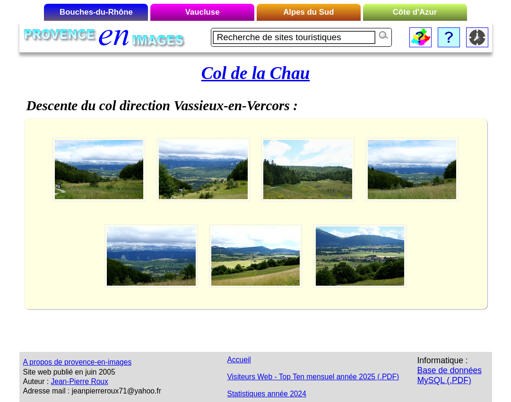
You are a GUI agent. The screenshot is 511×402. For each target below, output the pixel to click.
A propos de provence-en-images (77, 362)
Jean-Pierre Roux (79, 381)
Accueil (239, 360)
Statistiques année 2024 (266, 394)
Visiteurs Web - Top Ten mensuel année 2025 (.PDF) (313, 377)
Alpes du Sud (308, 12)
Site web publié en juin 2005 (69, 372)
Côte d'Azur (415, 12)
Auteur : (36, 381)
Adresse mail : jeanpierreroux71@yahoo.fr (92, 391)
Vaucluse (202, 12)
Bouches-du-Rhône (96, 12)
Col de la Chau (255, 73)
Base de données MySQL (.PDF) (449, 375)
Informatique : (442, 360)
